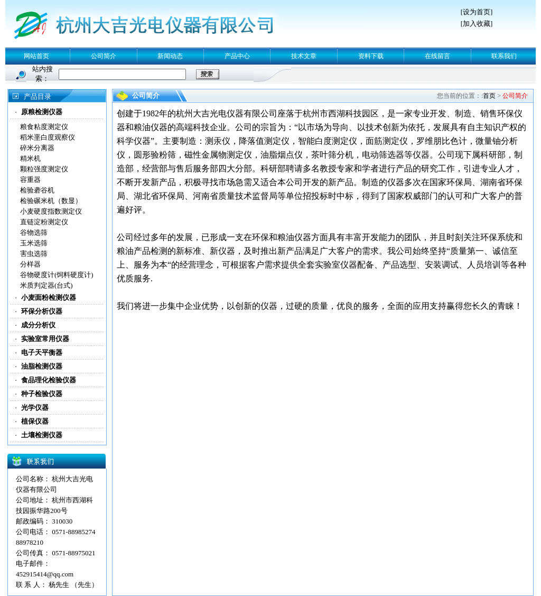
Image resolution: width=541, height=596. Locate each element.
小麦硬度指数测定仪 (51, 211)
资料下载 (371, 56)
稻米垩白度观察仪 (47, 137)
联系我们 (504, 56)
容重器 (30, 180)
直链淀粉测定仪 (44, 222)
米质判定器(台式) (46, 285)
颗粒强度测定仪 (44, 169)
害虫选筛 (34, 254)
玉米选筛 (34, 243)
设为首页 (476, 12)
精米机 (30, 158)
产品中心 (237, 56)
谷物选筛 (34, 232)
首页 (489, 95)
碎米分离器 (37, 148)
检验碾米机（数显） (51, 201)
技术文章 (303, 56)
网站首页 (36, 56)
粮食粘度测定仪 (44, 127)
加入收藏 (476, 23)
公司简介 (103, 56)
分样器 (30, 264)
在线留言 (437, 56)
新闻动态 (170, 56)
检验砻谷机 (37, 190)
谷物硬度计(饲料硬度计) (57, 275)
